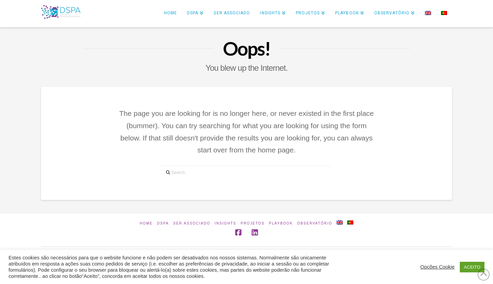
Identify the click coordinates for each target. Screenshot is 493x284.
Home (146, 223)
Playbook (281, 223)
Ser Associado (191, 223)
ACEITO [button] (472, 267)
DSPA (163, 223)
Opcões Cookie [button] (437, 267)
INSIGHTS (225, 223)
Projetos (253, 223)
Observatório (314, 223)
